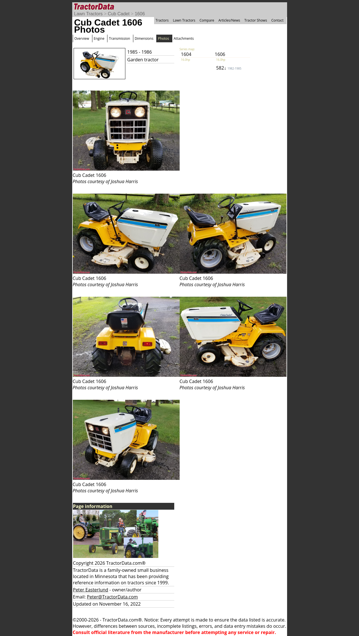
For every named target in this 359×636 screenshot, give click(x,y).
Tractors (162, 20)
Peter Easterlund (90, 590)
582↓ (229, 68)
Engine (99, 38)
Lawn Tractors (88, 13)
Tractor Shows (255, 20)
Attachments (184, 38)
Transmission (119, 38)
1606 (140, 13)
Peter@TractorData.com (112, 597)
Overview (81, 38)
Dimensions (144, 38)
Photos (163, 38)
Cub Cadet (119, 13)
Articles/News (229, 20)
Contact (277, 20)
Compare (207, 20)
